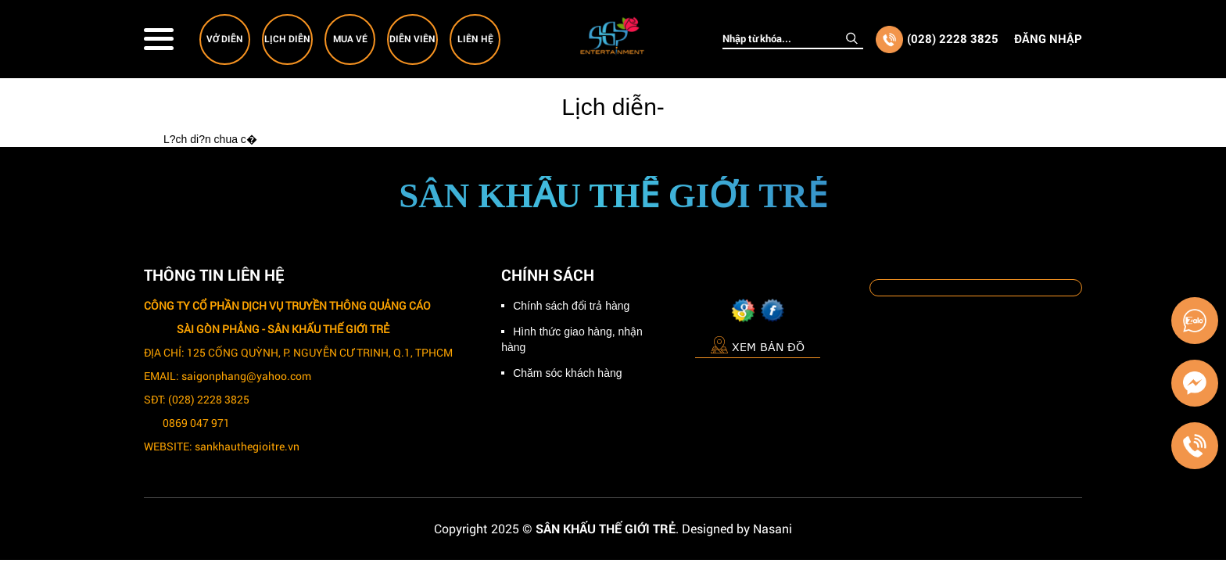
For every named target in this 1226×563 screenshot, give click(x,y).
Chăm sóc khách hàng (567, 373)
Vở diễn (224, 38)
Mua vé (350, 38)
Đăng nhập (1048, 38)
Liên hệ (475, 38)
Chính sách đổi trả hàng (571, 305)
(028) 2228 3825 (952, 38)
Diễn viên (412, 38)
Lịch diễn (287, 38)
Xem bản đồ (758, 344)
